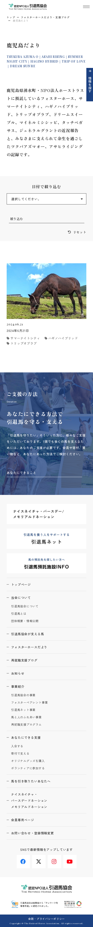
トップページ (21, 584)
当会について (21, 597)
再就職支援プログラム (26, 725)
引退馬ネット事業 (23, 710)
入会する (17, 746)
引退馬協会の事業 (23, 695)
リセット (79, 232)
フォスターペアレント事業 (29, 702)
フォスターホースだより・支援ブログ (45, 17)
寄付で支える (20, 753)
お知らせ (17, 673)
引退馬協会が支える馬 (27, 634)
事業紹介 (17, 686)
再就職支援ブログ (24, 660)
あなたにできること (21, 472)
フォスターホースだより (29, 647)
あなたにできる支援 (26, 737)
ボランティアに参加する (28, 768)
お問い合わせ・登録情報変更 (32, 833)
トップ (11, 17)
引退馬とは (18, 614)
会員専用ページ (22, 820)
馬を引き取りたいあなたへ (31, 781)
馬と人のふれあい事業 (26, 717)
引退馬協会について (25, 606)
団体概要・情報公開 (25, 621)
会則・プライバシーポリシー (46, 919)
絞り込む (16, 218)
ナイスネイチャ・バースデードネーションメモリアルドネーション (29, 800)
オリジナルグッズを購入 (28, 761)
